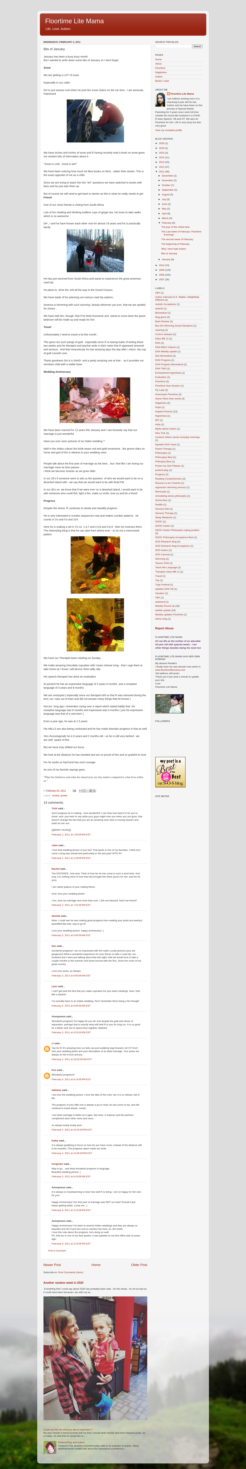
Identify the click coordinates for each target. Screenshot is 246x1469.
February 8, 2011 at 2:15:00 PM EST (71, 1210)
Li (53, 1043)
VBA (157, 597)
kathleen (57, 1090)
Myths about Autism (165, 428)
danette (56, 916)
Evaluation (161, 377)
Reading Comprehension (168, 478)
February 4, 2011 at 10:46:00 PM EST (72, 1153)
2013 (162, 162)
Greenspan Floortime (166, 394)
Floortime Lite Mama (74, 21)
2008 (162, 274)
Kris (54, 1070)
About (158, 63)
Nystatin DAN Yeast (165, 444)
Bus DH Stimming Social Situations (174, 325)
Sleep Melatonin (164, 517)
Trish (54, 808)
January (166, 259)
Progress (160, 474)
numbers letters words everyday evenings (177, 437)
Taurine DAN (162, 563)
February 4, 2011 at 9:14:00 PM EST (71, 1079)
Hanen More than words (168, 398)
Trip (157, 580)
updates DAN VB (164, 589)
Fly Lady (159, 390)
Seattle (159, 504)
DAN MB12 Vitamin (165, 347)
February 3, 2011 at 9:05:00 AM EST (71, 1005)
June (165, 204)
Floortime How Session (167, 385)
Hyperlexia (161, 415)
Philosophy (161, 453)
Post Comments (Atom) (70, 1272)
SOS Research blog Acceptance (172, 546)
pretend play (162, 470)
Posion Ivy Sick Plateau (168, 465)
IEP (157, 420)
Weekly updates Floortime (169, 614)
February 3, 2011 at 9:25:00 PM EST (71, 1032)
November (168, 180)
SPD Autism (161, 550)
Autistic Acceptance (165, 304)
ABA (157, 292)
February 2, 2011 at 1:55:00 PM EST (71, 834)
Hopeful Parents (164, 411)
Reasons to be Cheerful (168, 483)
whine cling (161, 618)
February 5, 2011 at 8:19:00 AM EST (71, 1176)
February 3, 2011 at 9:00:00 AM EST (71, 975)
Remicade (160, 491)
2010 (162, 265)
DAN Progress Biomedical (169, 364)
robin (55, 845)
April (164, 213)
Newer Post (52, 1265)
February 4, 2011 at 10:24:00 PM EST (72, 1129)
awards (159, 308)
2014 (162, 157)
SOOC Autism (162, 525)
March (165, 218)
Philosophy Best (164, 457)
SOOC (158, 521)
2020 (162, 143)
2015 (162, 152)
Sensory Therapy (164, 513)
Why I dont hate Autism (173, 248)
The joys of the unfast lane (175, 227)
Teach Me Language (166, 567)
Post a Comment (57, 1250)
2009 (162, 270)
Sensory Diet (162, 508)
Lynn (54, 986)
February (167, 222)
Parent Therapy (163, 448)
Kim (54, 946)
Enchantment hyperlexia (168, 372)
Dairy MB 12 (162, 338)
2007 (162, 279)
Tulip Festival (162, 584)
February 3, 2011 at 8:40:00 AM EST (71, 935)
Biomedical (161, 312)
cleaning (159, 330)
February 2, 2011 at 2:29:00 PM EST (71, 858)
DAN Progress (163, 360)
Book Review (162, 321)
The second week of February (177, 239)
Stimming (160, 558)
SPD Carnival (162, 554)
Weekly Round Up (165, 606)
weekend (160, 601)
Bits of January (169, 253)
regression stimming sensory (170, 487)
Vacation (160, 593)
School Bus (161, 500)
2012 (162, 167)
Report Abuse (164, 628)
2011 (162, 171)
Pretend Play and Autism (71, 1442)
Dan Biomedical (163, 355)
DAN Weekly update (166, 351)
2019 (162, 148)
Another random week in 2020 (63, 1282)
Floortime (160, 68)
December (168, 175)
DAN (157, 343)
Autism (159, 76)
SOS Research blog (166, 541)
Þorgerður (57, 1164)
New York (160, 433)
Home (96, 1265)
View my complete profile (168, 130)
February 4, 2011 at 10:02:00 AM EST (72, 1059)
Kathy (55, 1140)
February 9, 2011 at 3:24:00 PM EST (71, 1243)
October (166, 185)
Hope (158, 407)
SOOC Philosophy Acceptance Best (174, 537)
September (168, 190)
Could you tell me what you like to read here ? (67, 1429)
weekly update (59, 795)
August (166, 194)
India (157, 424)
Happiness (161, 72)
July (164, 199)
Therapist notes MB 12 (167, 571)
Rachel (56, 868)
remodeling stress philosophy (171, 496)
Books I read (162, 81)
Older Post (139, 1265)
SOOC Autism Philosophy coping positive (177, 530)
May (164, 208)
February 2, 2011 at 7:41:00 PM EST (71, 905)
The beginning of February (175, 244)
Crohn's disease (163, 334)
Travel (158, 576)
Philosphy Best (163, 461)
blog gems (160, 317)
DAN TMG (160, 368)
